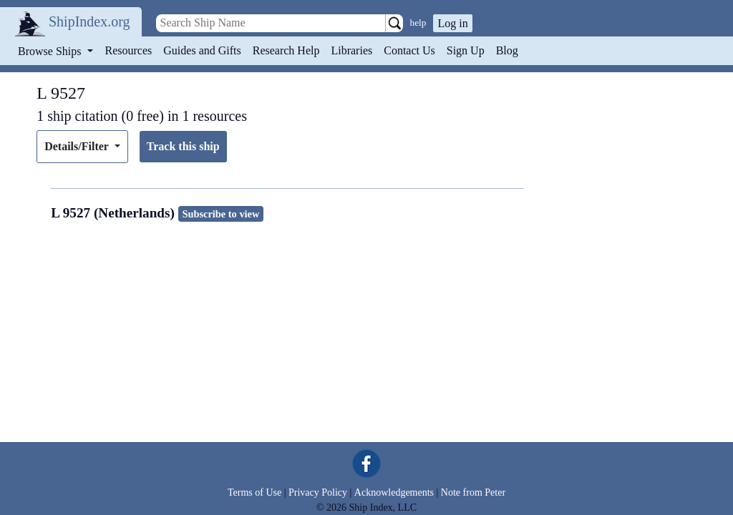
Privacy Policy (317, 492)
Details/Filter (77, 146)
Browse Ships (51, 51)
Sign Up (466, 50)
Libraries (351, 50)
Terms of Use (254, 492)
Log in (452, 23)
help (418, 22)
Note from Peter (473, 492)
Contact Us (409, 50)
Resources (128, 50)
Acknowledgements (394, 492)
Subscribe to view (220, 214)
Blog (507, 50)
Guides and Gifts (202, 50)
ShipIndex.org (89, 21)
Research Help (286, 50)
